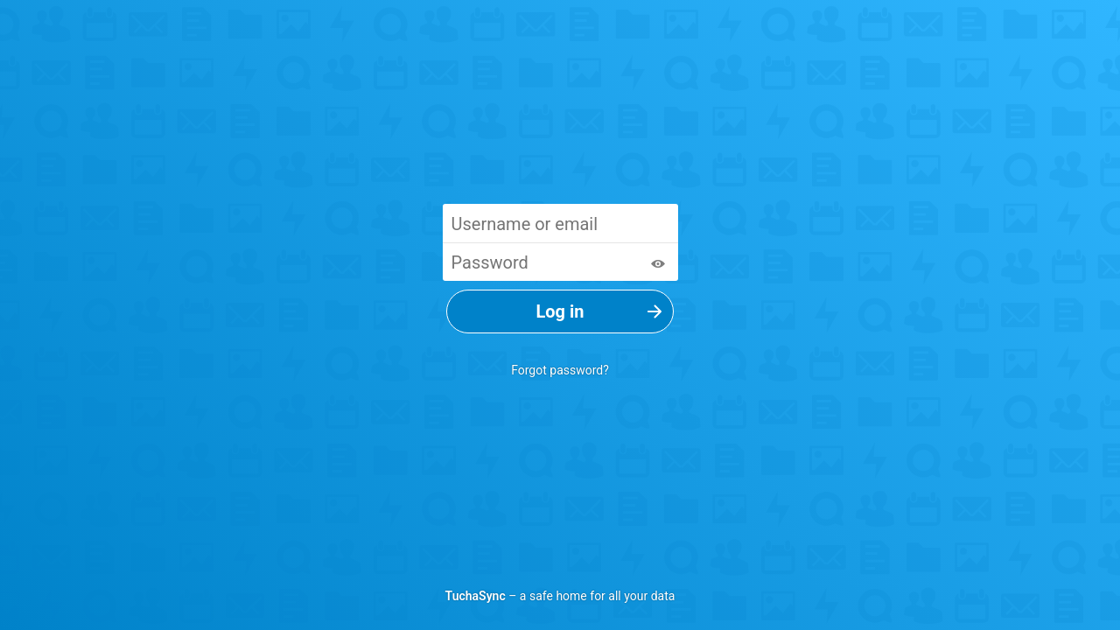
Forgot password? (560, 370)
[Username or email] (560, 223)
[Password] (560, 261)
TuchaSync (475, 596)
